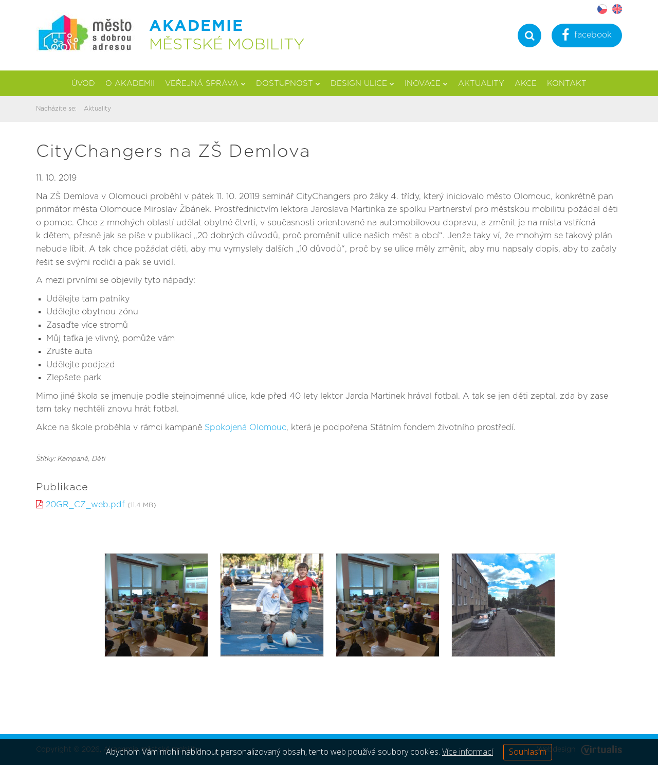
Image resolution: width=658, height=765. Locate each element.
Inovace (426, 83)
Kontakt (567, 83)
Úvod (83, 83)
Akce (526, 83)
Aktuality (481, 83)
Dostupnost (288, 83)
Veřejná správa (205, 83)
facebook (587, 36)
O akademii (130, 83)
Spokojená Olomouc (245, 427)
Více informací (467, 751)
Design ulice (362, 83)
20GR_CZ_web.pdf (85, 505)
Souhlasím (527, 751)
